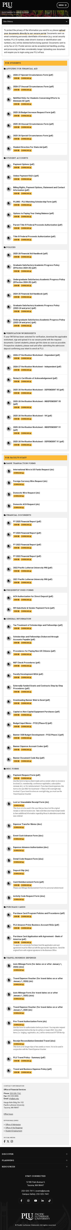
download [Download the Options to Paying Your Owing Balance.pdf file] (26, 216)
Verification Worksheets (20, 333)
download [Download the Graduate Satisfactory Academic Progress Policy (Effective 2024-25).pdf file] (26, 271)
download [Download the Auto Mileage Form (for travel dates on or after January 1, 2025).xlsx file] (19, 999)
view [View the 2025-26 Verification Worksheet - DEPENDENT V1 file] (16, 445)
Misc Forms (11, 769)
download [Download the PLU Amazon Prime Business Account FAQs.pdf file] (26, 928)
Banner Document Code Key (26, 758)
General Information (17, 619)
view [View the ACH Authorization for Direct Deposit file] (16, 600)
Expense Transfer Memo (24, 824)
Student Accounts (16, 158)
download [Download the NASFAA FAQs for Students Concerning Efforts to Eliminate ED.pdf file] (26, 104)
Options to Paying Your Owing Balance (31, 213)
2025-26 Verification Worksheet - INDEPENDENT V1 (37, 427)
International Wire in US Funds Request (31, 469)
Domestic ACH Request (24, 504)
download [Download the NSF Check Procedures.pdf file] (26, 666)
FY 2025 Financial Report (24, 521)
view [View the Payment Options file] (16, 167)
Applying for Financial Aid (21, 69)
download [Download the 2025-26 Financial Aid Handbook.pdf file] (26, 257)
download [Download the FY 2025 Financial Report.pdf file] (26, 525)
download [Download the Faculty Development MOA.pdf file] (26, 677)
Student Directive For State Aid (27, 147)
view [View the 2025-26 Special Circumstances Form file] (16, 139)
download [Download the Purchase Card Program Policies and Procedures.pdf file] (26, 916)
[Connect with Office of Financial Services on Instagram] (12, 1142)
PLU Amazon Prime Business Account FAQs (33, 925)
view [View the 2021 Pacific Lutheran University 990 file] (16, 582)
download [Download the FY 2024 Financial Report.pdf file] (26, 536)
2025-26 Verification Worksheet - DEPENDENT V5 (36, 390)
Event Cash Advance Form (25, 836)
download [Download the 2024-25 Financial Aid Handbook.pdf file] (26, 297)
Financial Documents (17, 515)
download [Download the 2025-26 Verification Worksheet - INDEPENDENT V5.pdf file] (26, 407)
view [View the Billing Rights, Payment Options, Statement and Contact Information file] (16, 193)
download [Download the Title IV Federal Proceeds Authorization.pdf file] (26, 240)
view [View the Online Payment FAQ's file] (16, 179)
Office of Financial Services (10, 14)
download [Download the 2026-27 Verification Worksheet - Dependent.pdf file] (26, 358)
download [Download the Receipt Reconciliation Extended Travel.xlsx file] (19, 1044)
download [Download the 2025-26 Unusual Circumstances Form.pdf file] (26, 127)
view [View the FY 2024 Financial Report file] (16, 536)
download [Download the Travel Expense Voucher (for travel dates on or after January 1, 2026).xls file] (19, 984)
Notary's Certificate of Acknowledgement (32, 378)
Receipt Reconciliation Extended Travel (31, 1041)
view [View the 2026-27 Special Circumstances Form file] (16, 78)
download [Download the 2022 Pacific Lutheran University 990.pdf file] (26, 571)
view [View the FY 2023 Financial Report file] (16, 548)
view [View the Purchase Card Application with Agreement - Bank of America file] (16, 942)
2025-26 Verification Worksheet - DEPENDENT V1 (36, 441)
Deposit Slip (18, 870)
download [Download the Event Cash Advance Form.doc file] (19, 839)
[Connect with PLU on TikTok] (49, 1200)
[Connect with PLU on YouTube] (35, 1200)
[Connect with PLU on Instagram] (28, 1200)
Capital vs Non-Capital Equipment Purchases (34, 712)
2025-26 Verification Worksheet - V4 (30, 416)
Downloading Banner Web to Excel (29, 700)
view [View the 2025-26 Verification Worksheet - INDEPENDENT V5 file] (16, 407)
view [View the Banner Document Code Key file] (16, 761)
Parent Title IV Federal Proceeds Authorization (35, 225)
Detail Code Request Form (25, 859)
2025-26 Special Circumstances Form (30, 135)
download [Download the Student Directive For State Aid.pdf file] (26, 150)
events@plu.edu (43, 1191)
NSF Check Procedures (24, 662)
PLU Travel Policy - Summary (26, 1057)
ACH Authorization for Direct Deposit (30, 596)
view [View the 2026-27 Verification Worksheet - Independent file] (16, 370)
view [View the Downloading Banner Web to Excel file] (16, 703)
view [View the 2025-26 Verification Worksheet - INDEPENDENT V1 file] (16, 433)
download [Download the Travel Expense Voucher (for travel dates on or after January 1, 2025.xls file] (19, 1013)
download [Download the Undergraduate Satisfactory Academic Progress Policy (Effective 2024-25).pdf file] (26, 285)
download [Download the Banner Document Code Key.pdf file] (26, 761)
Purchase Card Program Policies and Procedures (36, 913)
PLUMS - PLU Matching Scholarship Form (32, 202)
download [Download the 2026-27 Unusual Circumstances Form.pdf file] (26, 90)
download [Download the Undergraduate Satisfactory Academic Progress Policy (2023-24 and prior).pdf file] (26, 326)
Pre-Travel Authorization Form (27, 1021)
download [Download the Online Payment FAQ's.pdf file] (26, 179)
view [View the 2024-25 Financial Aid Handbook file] (16, 297)
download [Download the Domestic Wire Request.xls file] (19, 496)
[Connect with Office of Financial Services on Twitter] (8, 1142)
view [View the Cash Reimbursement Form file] (16, 885)
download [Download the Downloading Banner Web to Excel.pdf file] (26, 703)
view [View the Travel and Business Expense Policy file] (16, 1072)
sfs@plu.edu (14, 1099)
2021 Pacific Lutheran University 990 (30, 579)
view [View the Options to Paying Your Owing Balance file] (16, 216)
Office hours (8, 1114)
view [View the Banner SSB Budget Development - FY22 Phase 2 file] (16, 738)
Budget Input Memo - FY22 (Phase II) (30, 723)
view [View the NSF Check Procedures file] (16, 666)
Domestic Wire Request (24, 493)
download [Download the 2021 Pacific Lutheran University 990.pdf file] (26, 582)
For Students (13, 63)
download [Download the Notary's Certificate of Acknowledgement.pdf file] (26, 381)
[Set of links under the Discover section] (66, 1154)
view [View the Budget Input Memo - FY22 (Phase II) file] (16, 726)
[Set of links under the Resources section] (66, 1167)
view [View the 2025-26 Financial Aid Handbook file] (16, 257)
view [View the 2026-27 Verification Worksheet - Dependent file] (16, 358)
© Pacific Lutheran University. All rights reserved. (35, 1225)
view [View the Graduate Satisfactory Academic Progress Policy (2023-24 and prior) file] (16, 311)
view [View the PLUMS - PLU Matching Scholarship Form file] (16, 205)
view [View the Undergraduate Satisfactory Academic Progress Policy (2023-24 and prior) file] (16, 326)
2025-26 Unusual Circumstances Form (31, 124)
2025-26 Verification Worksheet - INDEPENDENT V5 (37, 401)
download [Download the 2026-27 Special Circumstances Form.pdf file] (26, 78)
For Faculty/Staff (16, 458)
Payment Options (21, 164)
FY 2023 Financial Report (24, 544)
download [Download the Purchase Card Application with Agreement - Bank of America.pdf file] (26, 942)
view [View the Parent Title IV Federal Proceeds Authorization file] (16, 228)
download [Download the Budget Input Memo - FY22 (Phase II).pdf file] (26, 726)
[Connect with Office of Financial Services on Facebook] (4, 1142)
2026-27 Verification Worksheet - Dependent (34, 355)
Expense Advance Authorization (28, 847)
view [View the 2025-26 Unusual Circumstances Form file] (16, 127)
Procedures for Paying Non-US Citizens (31, 651)
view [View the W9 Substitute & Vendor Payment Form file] (16, 611)
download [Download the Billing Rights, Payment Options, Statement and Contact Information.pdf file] (26, 193)
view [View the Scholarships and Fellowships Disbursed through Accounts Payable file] (16, 643)
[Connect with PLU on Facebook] (21, 1200)
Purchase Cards (14, 907)
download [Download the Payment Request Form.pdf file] (26, 778)
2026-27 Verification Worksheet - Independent (34, 366)
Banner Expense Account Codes (28, 746)
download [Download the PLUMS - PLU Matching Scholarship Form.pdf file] (26, 205)
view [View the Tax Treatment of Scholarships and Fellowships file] (16, 628)
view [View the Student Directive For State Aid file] (16, 150)
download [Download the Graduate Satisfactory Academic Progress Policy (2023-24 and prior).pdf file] (26, 311)
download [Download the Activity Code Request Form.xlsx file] (19, 899)
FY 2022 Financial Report (24, 556)
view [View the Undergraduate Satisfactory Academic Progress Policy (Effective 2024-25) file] (16, 285)
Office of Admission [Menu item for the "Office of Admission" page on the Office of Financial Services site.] (13, 1125)
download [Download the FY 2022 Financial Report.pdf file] (26, 559)
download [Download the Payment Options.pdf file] (26, 167)
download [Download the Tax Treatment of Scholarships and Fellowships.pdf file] (26, 628)
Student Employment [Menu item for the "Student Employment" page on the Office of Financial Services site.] (13, 1131)
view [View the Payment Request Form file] (16, 778)
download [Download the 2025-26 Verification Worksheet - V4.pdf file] (26, 419)
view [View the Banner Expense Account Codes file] (16, 749)
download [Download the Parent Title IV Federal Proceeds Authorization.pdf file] (26, 228)
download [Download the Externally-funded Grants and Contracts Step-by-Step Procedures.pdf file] (26, 692)
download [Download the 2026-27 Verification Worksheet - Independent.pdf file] (26, 370)
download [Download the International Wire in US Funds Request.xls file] (19, 473)
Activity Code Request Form (26, 896)
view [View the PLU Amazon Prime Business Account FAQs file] (16, 928)
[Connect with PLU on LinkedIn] (42, 1200)
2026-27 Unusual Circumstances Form (31, 86)
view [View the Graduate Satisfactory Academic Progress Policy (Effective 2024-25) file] (16, 271)
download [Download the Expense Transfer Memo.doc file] (19, 827)
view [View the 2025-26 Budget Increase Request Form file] (16, 116)
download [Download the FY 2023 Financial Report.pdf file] (26, 548)
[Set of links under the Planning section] (66, 1160)
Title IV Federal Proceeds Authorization (31, 236)
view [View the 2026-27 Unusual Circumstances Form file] (16, 90)
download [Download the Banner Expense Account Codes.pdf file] (26, 749)
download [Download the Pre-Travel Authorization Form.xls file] (19, 1025)
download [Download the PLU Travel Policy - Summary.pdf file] (26, 1061)
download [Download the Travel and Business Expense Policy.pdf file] (26, 1072)
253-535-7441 (42, 1194)
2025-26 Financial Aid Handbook (28, 253)
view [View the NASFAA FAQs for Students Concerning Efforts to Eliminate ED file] (16, 104)
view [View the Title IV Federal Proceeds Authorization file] (16, 240)
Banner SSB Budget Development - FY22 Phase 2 (36, 735)
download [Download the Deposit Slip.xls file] (19, 873)
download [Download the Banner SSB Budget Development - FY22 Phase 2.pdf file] (26, 738)
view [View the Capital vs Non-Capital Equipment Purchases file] (16, 715)
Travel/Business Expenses (20, 958)
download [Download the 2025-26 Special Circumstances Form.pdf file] (26, 139)
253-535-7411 (27, 1191)
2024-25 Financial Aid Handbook (28, 294)
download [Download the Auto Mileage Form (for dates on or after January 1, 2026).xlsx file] (19, 970)
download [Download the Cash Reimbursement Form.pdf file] (26, 885)
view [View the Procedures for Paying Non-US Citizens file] (16, 654)
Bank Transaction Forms (20, 463)
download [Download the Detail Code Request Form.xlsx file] (19, 862)
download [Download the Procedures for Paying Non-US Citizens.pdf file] (26, 654)
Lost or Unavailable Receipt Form (28, 802)
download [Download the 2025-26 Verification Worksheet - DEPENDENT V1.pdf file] (26, 445)
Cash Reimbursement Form (26, 882)
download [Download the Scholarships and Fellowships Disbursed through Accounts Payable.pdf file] (26, 643)
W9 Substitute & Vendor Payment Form (31, 608)
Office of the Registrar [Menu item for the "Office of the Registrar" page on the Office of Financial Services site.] (14, 1128)
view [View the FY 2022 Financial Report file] (16, 559)
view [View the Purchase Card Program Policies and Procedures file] (16, 916)
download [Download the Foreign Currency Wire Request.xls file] (19, 484)
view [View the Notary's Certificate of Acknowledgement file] (16, 381)
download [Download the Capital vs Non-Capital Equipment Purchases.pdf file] (26, 715)
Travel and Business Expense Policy (30, 1069)
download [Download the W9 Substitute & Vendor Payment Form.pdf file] (26, 611)
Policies (10, 247)
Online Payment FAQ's (23, 176)
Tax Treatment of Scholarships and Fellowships (35, 625)
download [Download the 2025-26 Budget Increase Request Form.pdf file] (26, 116)
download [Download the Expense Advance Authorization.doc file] (19, 850)
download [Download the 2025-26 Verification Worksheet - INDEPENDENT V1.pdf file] (26, 433)
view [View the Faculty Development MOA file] (16, 677)
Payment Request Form (24, 775)
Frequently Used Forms (19, 590)
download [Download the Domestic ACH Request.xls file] (19, 507)
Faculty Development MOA (25, 674)
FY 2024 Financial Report (24, 533)
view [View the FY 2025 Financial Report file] (16, 525)
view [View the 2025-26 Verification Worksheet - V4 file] (16, 419)
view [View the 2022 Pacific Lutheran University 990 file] (16, 571)
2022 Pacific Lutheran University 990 (30, 568)
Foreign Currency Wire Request (28, 481)
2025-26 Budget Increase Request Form (31, 112)
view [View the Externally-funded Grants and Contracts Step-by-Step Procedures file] (16, 692)
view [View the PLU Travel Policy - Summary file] (16, 1061)
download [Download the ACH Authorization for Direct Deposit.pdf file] (26, 600)
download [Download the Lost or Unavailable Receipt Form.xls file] (19, 805)
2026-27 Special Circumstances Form (30, 75)
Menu (63, 5)
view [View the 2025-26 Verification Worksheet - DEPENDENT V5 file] (16, 393)
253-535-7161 (15, 1093)
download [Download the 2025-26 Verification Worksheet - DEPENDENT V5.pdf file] (26, 393)
